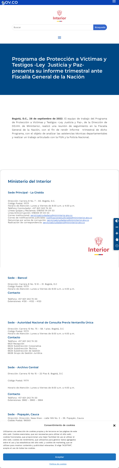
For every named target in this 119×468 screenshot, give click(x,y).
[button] (114, 425)
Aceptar (59, 457)
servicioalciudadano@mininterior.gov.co (51, 215)
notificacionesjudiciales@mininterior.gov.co (69, 217)
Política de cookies (57, 464)
